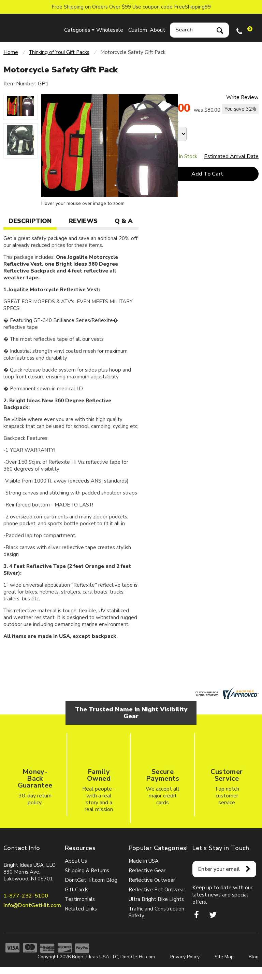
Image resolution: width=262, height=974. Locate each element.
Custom (137, 30)
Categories (77, 30)
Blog (254, 957)
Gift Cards (76, 889)
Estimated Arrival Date (231, 156)
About (157, 30)
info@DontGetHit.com (32, 905)
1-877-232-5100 (25, 895)
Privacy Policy (185, 957)
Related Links (81, 908)
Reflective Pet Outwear (157, 889)
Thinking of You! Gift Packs (59, 52)
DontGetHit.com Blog (91, 880)
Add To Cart (207, 174)
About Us (76, 861)
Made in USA (144, 861)
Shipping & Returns (87, 870)
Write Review (242, 97)
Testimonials (80, 899)
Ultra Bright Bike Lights (156, 899)
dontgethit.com (30, 28)
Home (10, 52)
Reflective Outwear (152, 880)
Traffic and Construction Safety (156, 912)
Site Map (224, 957)
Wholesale (108, 30)
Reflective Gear (147, 870)
